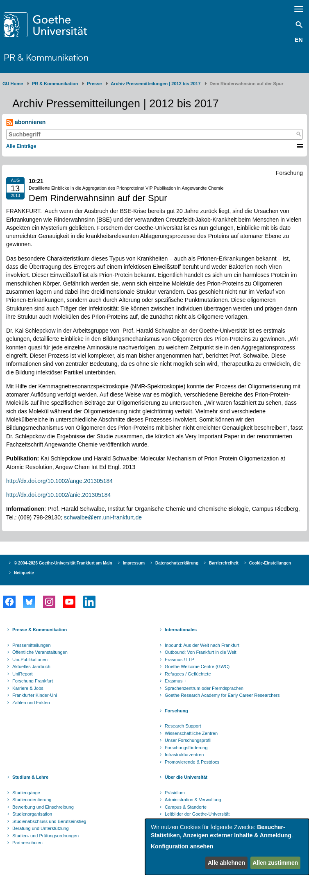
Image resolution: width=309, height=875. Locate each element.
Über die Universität (186, 777)
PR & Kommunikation (46, 57)
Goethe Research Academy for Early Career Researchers (222, 695)
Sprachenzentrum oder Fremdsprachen (204, 688)
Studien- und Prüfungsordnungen (45, 835)
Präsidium (175, 792)
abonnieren (25, 122)
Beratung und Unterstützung (40, 828)
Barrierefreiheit (224, 563)
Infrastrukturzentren (184, 754)
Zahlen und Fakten (31, 702)
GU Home (12, 83)
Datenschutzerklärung (176, 563)
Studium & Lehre (30, 777)
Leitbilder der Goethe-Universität (197, 814)
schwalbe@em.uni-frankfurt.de (103, 517)
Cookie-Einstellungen (270, 563)
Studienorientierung (31, 799)
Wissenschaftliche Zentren (191, 733)
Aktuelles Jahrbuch (31, 666)
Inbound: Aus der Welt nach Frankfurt (202, 645)
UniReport (22, 673)
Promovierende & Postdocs (192, 761)
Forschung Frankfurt (32, 680)
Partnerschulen (27, 842)
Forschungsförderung (186, 747)
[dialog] (227, 847)
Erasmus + (175, 680)
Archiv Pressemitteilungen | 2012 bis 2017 (155, 83)
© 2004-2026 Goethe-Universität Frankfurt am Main (63, 563)
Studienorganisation (32, 814)
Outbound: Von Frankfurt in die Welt (200, 652)
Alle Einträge (21, 146)
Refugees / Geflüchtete (188, 673)
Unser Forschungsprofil (188, 740)
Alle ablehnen (226, 862)
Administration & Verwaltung (193, 799)
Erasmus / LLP (179, 659)
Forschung (176, 710)
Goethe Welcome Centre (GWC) (197, 666)
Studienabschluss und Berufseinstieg (49, 821)
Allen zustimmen (275, 862)
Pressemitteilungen (31, 645)
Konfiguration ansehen (182, 846)
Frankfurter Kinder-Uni (34, 695)
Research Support (183, 725)
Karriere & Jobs (27, 688)
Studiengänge (26, 792)
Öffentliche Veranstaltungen (40, 652)
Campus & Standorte (186, 807)
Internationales (181, 629)
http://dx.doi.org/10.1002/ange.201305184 (59, 481)
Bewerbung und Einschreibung (43, 807)
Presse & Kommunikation (39, 629)
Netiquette (24, 573)
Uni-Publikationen (30, 659)
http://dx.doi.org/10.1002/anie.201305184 (58, 495)
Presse (94, 83)
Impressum (134, 563)
